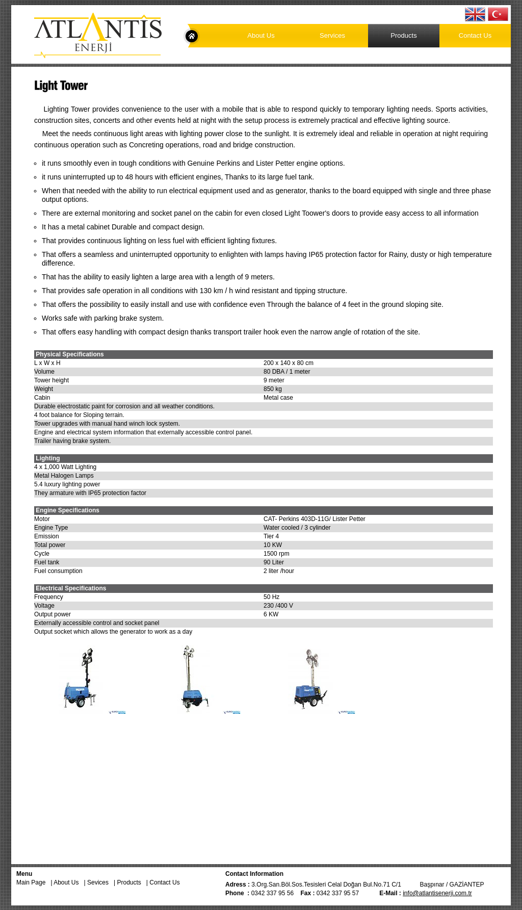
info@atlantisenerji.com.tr (437, 893)
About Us (260, 35)
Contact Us (475, 35)
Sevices (100, 882)
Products (403, 35)
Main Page (192, 36)
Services (332, 35)
